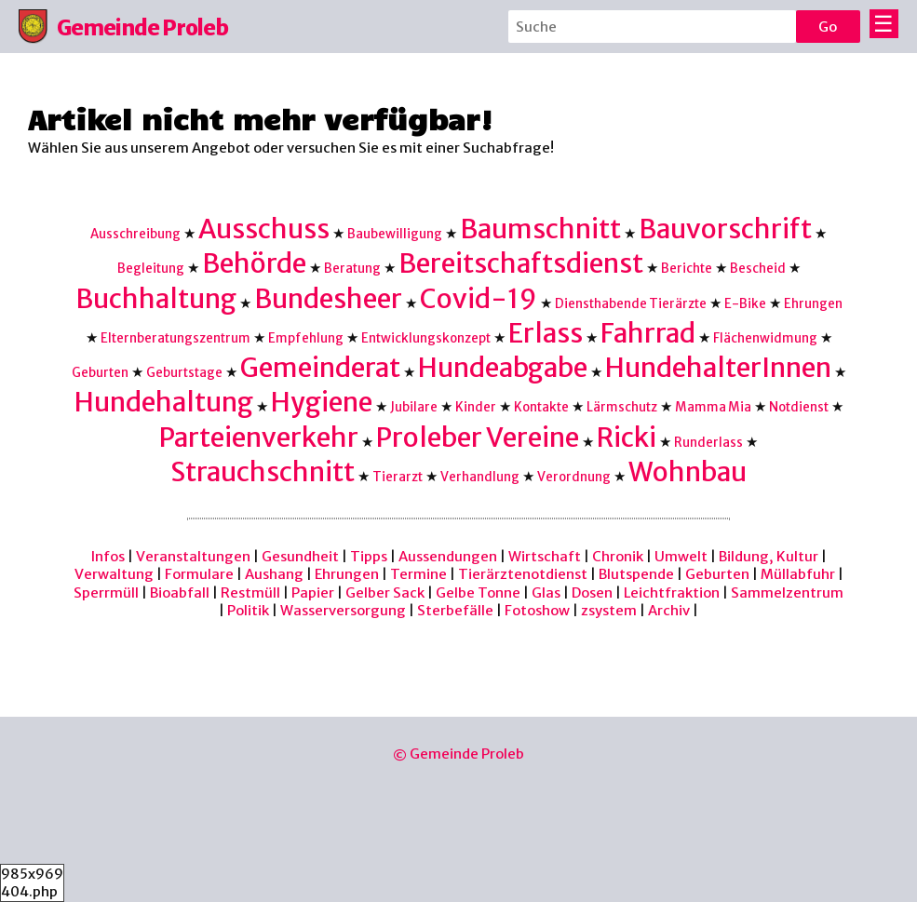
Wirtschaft (544, 556)
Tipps (368, 556)
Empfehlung (306, 338)
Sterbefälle (455, 610)
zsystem (609, 610)
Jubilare (414, 407)
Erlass (545, 333)
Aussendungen (447, 556)
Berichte (686, 268)
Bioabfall (179, 592)
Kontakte (541, 407)
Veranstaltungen (193, 556)
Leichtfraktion (672, 592)
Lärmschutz (622, 407)
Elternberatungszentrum (175, 338)
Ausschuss (264, 229)
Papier (312, 592)
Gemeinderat (320, 367)
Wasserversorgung (343, 610)
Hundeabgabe (502, 367)
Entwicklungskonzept (426, 338)
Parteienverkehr (258, 437)
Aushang (274, 574)
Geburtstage (184, 373)
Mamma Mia (713, 407)
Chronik (617, 556)
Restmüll (250, 592)
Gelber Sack (385, 592)
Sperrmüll (106, 592)
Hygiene (321, 402)
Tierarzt (397, 477)
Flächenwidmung (765, 338)
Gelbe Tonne (478, 592)
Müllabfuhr (798, 574)
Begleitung (150, 268)
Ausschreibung (135, 234)
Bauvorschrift (725, 229)
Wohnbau (687, 472)
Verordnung (574, 477)
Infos (108, 556)
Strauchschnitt (262, 472)
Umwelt (681, 556)
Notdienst (799, 407)
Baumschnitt (540, 229)
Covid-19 (478, 299)
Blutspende (636, 574)
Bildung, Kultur (768, 556)
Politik (248, 610)
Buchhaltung (155, 299)
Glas (546, 592)
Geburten (100, 373)
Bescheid (758, 268)
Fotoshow (537, 610)
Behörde (254, 263)
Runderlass (708, 443)
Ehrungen (813, 304)
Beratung (352, 268)
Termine (418, 574)
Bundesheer (328, 299)
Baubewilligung (394, 234)
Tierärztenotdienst (522, 574)
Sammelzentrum (787, 592)
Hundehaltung (163, 402)
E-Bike (745, 304)
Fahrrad (647, 333)
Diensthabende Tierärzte (631, 304)
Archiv (669, 610)
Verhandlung (479, 477)
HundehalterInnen (718, 367)
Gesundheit (300, 556)
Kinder (475, 407)
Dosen (592, 592)
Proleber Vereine (477, 437)
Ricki (626, 437)
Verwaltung (114, 574)
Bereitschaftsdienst (520, 263)
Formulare (199, 574)
